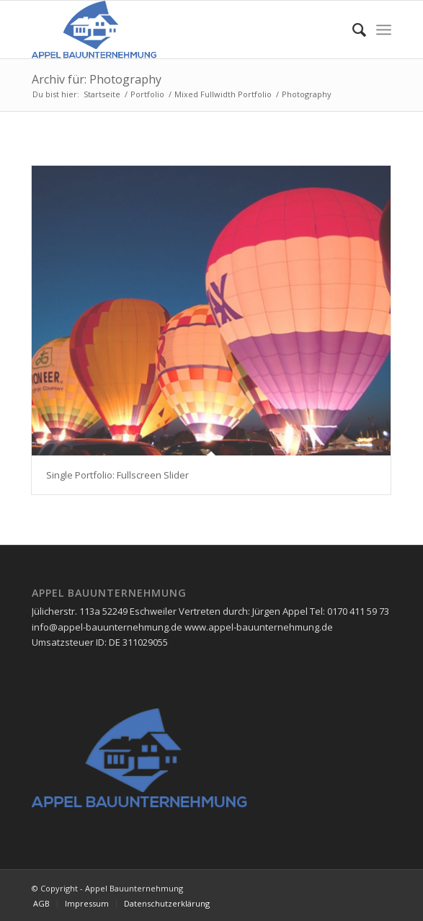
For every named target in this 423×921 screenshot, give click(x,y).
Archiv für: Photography (96, 79)
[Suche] (352, 29)
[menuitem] (352, 29)
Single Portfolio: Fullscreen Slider (117, 474)
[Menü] (383, 29)
